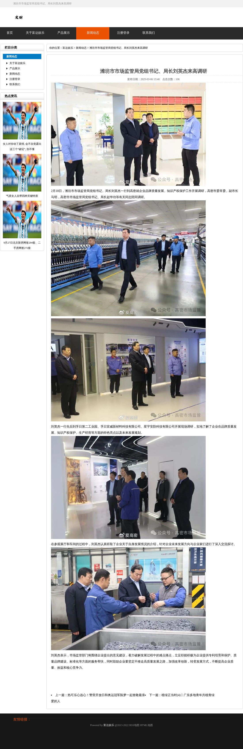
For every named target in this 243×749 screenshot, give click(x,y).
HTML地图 (146, 725)
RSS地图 (134, 725)
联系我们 (148, 32)
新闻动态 (93, 32)
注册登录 (123, 32)
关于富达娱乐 (35, 32)
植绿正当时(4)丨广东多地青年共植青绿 (188, 695)
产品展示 (63, 32)
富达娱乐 (68, 47)
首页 (10, 32)
